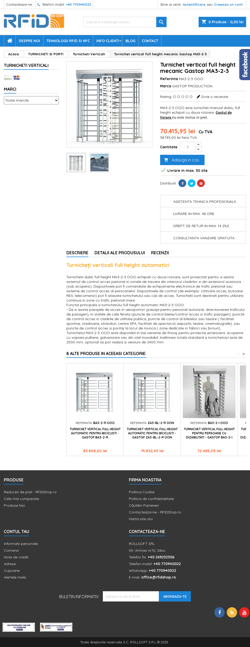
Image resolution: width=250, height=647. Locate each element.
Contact (150, 40)
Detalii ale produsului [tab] (120, 252)
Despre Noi (29, 40)
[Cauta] (125, 22)
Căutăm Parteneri (144, 505)
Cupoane (12, 570)
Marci (10, 89)
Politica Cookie (141, 492)
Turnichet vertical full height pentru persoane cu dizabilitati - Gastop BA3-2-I (209, 433)
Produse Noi (14, 505)
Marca (165, 86)
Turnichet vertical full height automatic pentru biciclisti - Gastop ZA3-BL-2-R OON (152, 433)
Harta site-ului (141, 519)
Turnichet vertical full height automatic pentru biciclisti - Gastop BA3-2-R (95, 433)
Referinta (169, 78)
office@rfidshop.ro (158, 577)
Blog (130, 40)
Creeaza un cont (228, 4)
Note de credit (16, 557)
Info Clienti (107, 40)
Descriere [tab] (77, 252)
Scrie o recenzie (214, 96)
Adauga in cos (181, 160)
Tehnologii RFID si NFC (68, 40)
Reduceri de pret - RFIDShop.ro (30, 492)
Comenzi (11, 550)
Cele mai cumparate (21, 498)
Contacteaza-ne (19, 4)
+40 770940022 (78, 4)
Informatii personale (21, 543)
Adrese (10, 563)
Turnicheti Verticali (26, 65)
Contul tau (16, 531)
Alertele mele (15, 577)
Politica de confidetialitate (151, 498)
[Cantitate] (188, 147)
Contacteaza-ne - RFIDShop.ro (155, 512)
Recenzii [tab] (160, 252)
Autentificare (194, 4)
